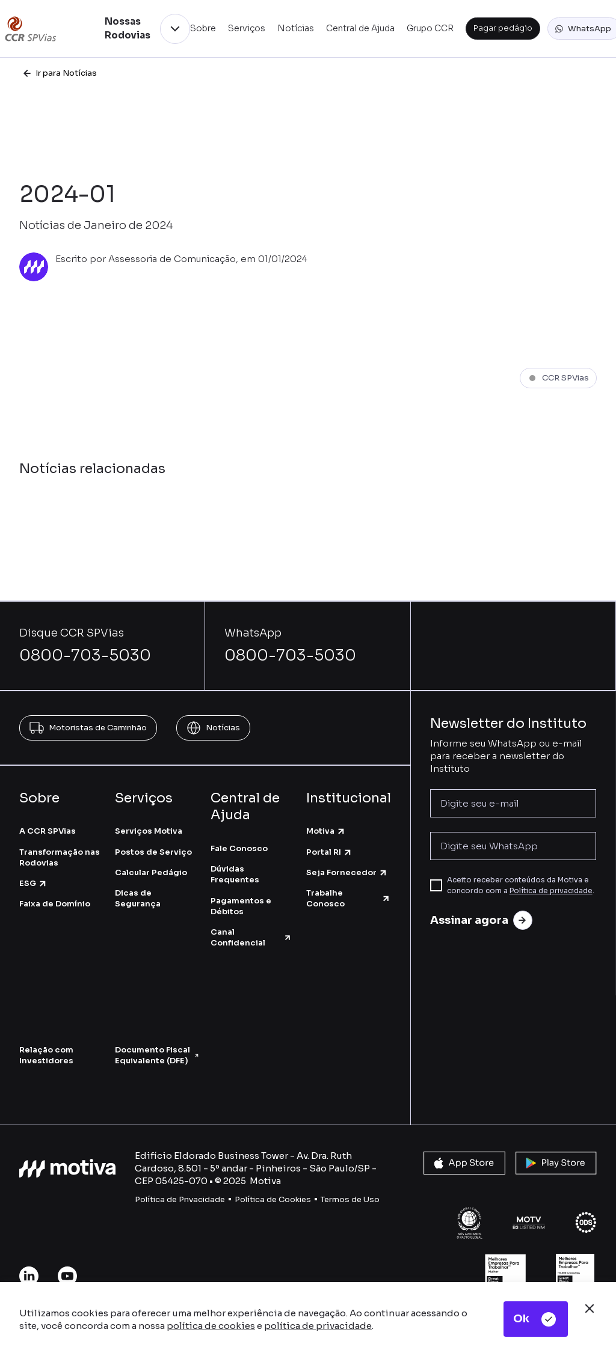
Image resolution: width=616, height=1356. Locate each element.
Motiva (326, 831)
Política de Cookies (273, 1199)
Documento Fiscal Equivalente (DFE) (157, 1055)
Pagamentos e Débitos (241, 906)
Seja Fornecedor (347, 872)
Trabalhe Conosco (348, 898)
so (374, 1199)
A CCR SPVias (47, 831)
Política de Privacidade (180, 1199)
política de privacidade (318, 1325)
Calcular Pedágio (151, 872)
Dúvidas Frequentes (235, 874)
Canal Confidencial (251, 937)
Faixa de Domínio (54, 904)
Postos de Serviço (153, 852)
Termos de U (345, 1199)
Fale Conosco (239, 848)
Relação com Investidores (46, 1055)
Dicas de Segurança (138, 898)
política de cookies (211, 1325)
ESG (33, 883)
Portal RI (329, 852)
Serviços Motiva (148, 831)
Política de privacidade (551, 890)
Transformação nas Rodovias (59, 857)
